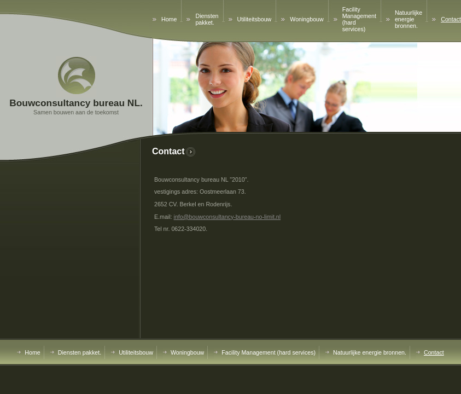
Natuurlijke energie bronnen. (408, 19)
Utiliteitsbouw (254, 19)
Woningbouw (306, 19)
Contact (451, 19)
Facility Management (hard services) (268, 352)
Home (169, 19)
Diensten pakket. (206, 19)
